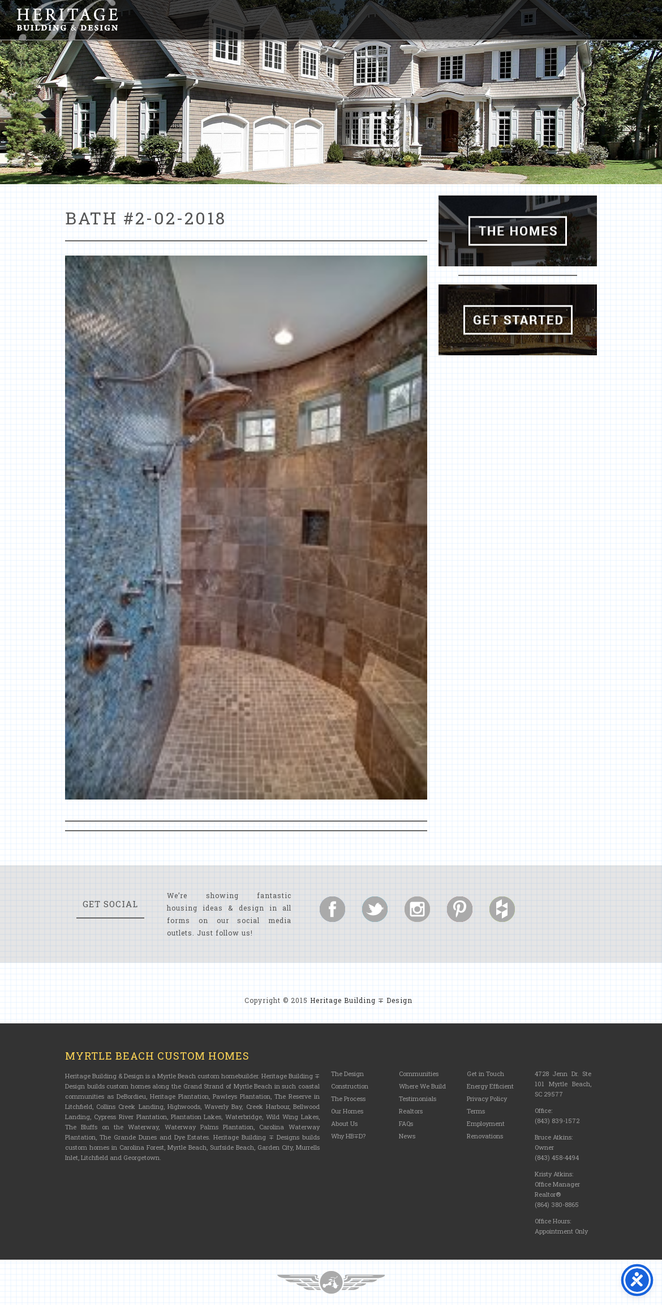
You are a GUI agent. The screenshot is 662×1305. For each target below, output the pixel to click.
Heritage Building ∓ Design (361, 1000)
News (407, 1136)
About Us (344, 1123)
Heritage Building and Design (67, 20)
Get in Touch (485, 1073)
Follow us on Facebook (332, 909)
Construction (349, 1086)
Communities (419, 1073)
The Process (348, 1098)
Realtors (411, 1111)
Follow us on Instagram (417, 909)
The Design (347, 1073)
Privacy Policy (487, 1098)
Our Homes (347, 1111)
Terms (476, 1111)
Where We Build (422, 1086)
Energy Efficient (490, 1086)
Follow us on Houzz (502, 909)
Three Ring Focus (331, 1282)
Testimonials (417, 1098)
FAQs (406, 1123)
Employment (486, 1123)
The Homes (518, 230)
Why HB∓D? (348, 1136)
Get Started (518, 319)
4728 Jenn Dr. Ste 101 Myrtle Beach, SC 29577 (563, 1083)
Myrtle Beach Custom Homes (157, 1055)
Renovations (485, 1136)
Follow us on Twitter (375, 909)
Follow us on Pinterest (459, 909)
